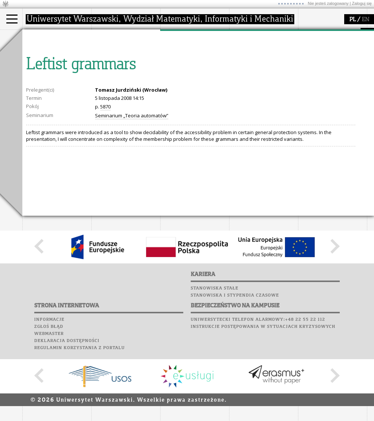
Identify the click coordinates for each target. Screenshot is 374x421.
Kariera (312, 83)
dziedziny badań (188, 51)
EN (365, 20)
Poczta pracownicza (326, 62)
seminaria (180, 58)
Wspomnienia (316, 76)
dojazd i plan (115, 51)
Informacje (49, 388)
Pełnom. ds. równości (55, 91)
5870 (105, 175)
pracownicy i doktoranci (127, 78)
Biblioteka (313, 69)
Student (41, 58)
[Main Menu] (12, 19)
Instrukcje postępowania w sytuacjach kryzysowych (263, 395)
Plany (331, 40)
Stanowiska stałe (214, 357)
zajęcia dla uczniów (260, 51)
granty (176, 71)
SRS (330, 33)
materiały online (256, 58)
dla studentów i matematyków (255, 68)
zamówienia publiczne (126, 91)
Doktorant (43, 64)
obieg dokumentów (191, 85)
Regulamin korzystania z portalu (79, 416)
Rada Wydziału (117, 64)
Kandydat (43, 51)
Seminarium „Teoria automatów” (131, 184)
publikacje (181, 64)
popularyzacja (258, 36)
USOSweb (310, 33)
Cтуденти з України (55, 85)
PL (352, 20)
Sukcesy (309, 90)
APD (344, 33)
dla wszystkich (254, 78)
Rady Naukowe (118, 71)
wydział (109, 36)
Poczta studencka (323, 55)
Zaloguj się (362, 3)
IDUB (174, 91)
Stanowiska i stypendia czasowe (235, 364)
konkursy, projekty (259, 85)
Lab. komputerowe (323, 47)
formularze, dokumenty (127, 85)
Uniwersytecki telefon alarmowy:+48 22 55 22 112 (258, 388)
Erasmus (41, 78)
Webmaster (49, 402)
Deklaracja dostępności (66, 409)
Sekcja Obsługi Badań (194, 78)
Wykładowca (46, 71)
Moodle (309, 40)
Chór (338, 69)
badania (178, 36)
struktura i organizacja (126, 58)
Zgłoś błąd (48, 395)
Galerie (349, 76)
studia (37, 36)
